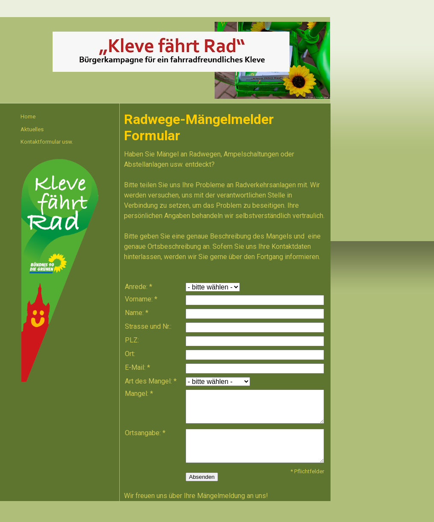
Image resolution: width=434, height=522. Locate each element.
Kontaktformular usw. (47, 142)
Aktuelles (32, 129)
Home (28, 116)
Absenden (202, 477)
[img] (171, 51)
